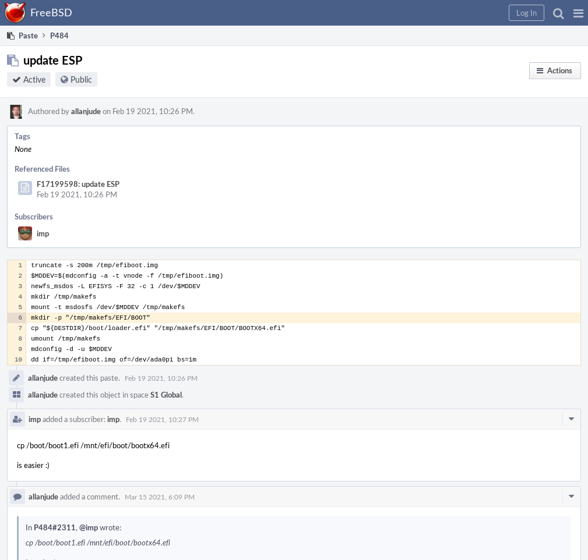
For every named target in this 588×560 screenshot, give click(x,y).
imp (43, 233)
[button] (578, 13)
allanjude (86, 111)
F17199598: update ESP (78, 184)
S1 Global (166, 394)
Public (81, 79)
